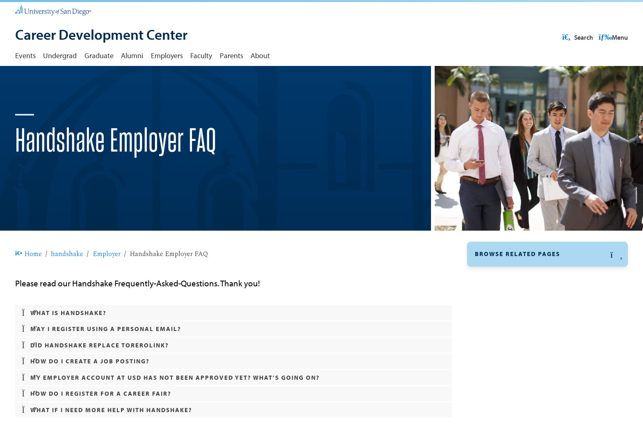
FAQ (485, 334)
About (260, 55)
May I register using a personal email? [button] (101, 355)
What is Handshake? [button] (64, 339)
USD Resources (562, 37)
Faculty (201, 55)
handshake (67, 280)
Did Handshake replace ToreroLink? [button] (95, 371)
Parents (231, 55)
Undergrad (60, 55)
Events (25, 55)
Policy (488, 319)
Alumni (132, 55)
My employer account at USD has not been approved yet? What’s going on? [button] (171, 404)
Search (612, 37)
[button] (547, 280)
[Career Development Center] (101, 35)
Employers (167, 55)
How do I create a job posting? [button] (86, 387)
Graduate (99, 55)
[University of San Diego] (53, 10)
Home (28, 280)
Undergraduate (498, 352)
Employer (107, 280)
